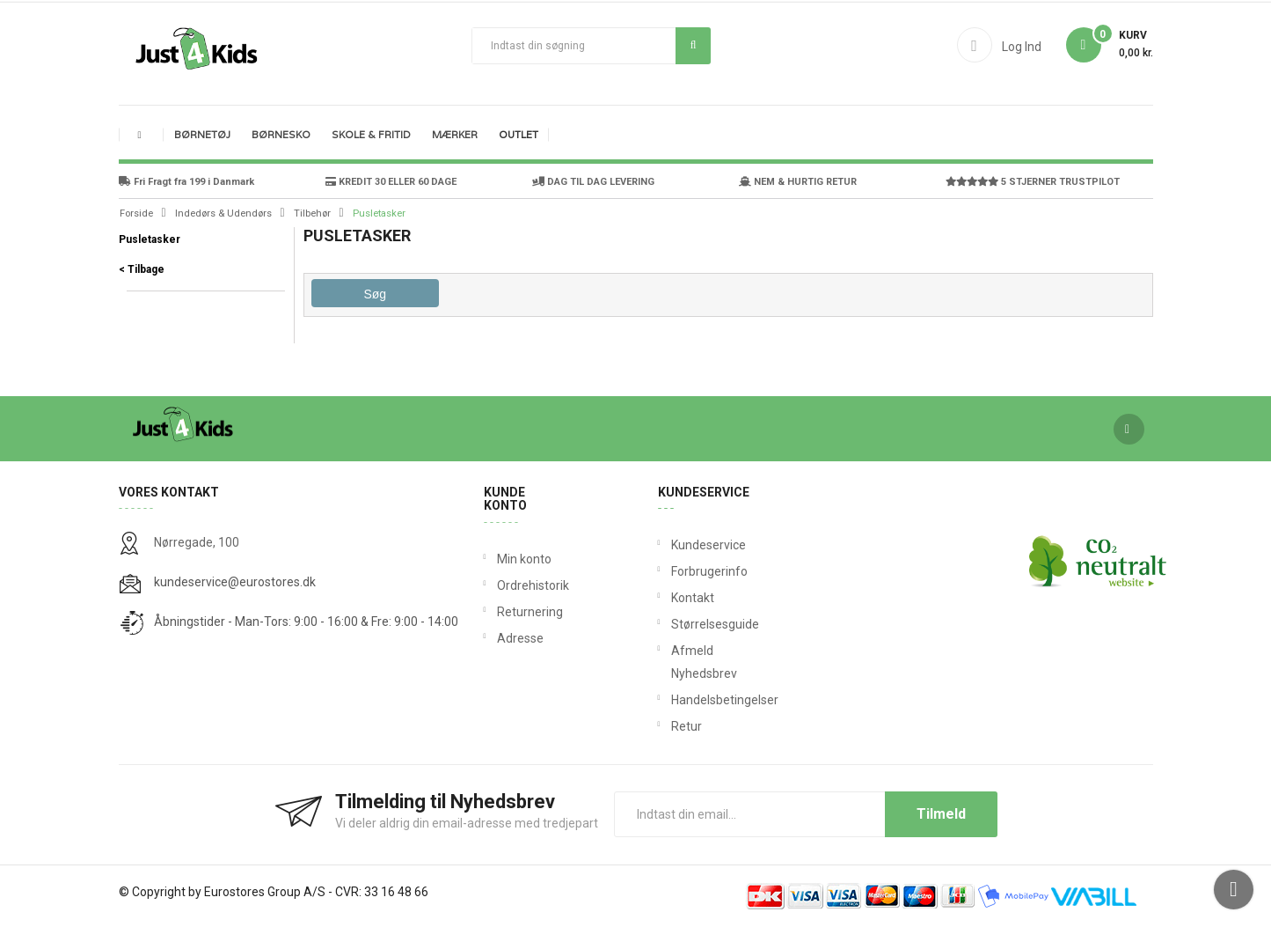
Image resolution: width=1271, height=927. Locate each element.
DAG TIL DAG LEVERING (593, 182)
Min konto (524, 559)
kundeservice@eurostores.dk (235, 582)
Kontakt (675, 598)
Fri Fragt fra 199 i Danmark (186, 182)
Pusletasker (149, 239)
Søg (693, 45)
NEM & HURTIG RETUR (798, 182)
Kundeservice (675, 545)
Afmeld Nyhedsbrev (675, 662)
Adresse (520, 638)
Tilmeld (941, 814)
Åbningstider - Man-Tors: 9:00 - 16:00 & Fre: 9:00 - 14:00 (306, 621)
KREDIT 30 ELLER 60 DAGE (391, 182)
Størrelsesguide (675, 624)
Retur (675, 726)
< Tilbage (141, 269)
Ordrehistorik (527, 585)
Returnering (527, 612)
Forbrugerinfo (675, 571)
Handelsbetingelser (675, 700)
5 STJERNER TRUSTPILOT (1033, 182)
